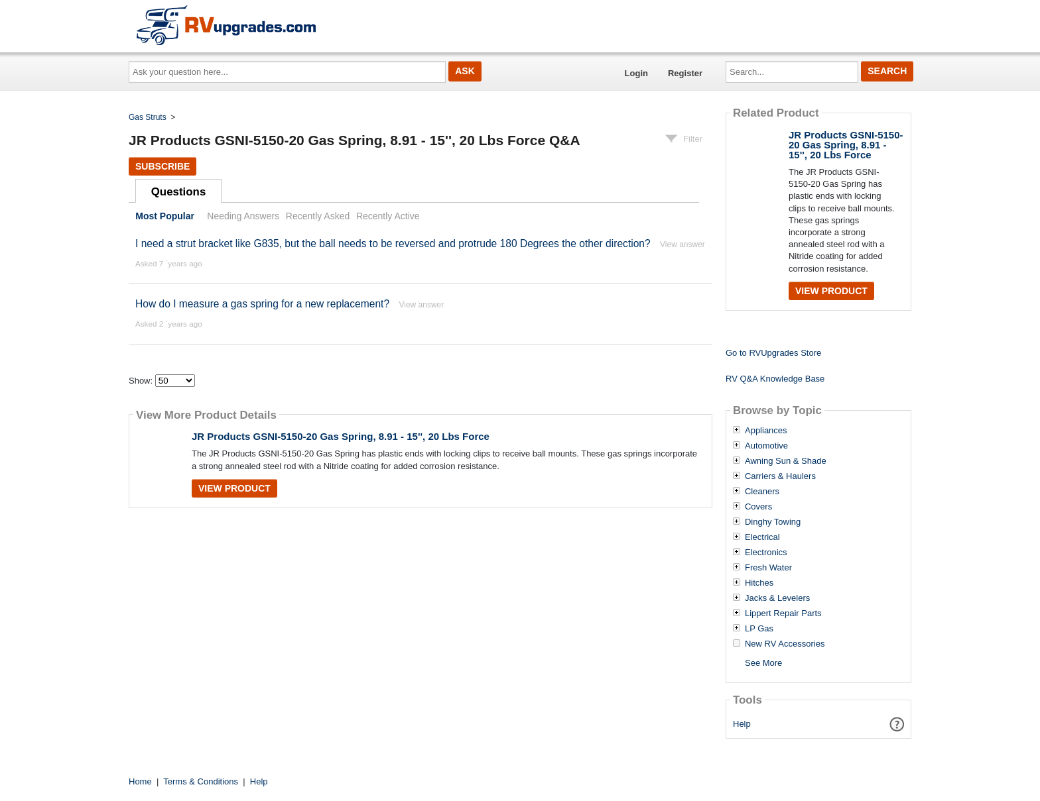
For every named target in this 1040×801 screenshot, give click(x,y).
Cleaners (762, 491)
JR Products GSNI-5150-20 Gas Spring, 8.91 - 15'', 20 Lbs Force (340, 436)
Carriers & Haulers (780, 476)
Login (636, 73)
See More (763, 663)
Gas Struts (147, 117)
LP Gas (759, 628)
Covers (758, 506)
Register (685, 73)
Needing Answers (243, 216)
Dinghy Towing (773, 522)
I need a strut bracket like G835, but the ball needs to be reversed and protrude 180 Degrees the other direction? (394, 243)
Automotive (766, 446)
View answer (682, 244)
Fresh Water (768, 567)
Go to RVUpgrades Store (773, 353)
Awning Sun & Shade (785, 461)
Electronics (766, 552)
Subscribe (162, 166)
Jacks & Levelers (777, 598)
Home (140, 781)
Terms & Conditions (200, 781)
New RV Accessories (784, 644)
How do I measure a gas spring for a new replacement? (262, 303)
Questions (178, 192)
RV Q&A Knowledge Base (775, 379)
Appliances (766, 430)
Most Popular (164, 216)
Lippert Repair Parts (783, 613)
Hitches (759, 583)
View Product (234, 488)
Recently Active (388, 216)
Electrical (762, 537)
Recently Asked (318, 216)
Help (742, 724)
